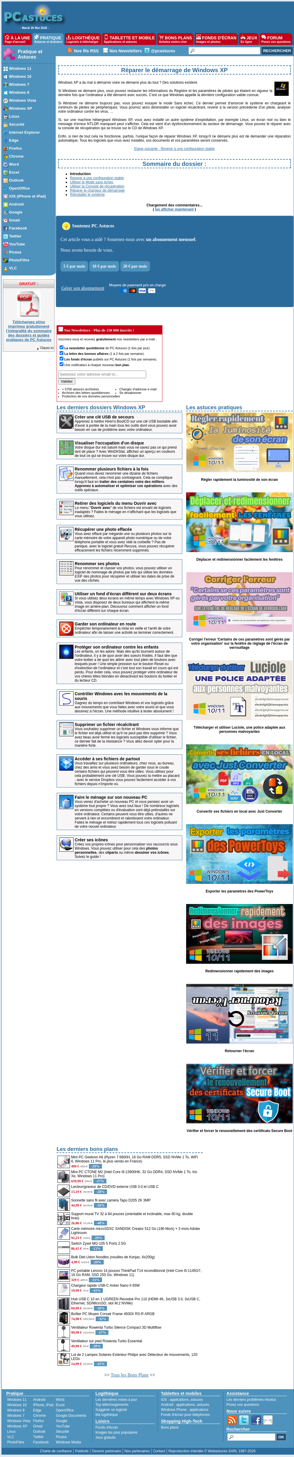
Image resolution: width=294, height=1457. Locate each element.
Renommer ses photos (97, 563)
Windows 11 (16, 1400)
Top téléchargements (111, 1405)
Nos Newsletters (125, 50)
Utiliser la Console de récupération (97, 186)
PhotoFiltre (15, 1442)
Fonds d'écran (106, 1427)
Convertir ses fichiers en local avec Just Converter (239, 811)
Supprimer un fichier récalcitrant (107, 724)
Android (39, 1400)
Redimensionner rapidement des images (239, 971)
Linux (11, 1431)
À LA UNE (17, 39)
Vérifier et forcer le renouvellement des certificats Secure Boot (239, 1131)
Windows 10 (16, 1405)
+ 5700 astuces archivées (80, 389)
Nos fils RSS (86, 50)
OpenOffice (65, 1410)
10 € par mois (104, 266)
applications (179, 1400)
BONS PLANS (175, 39)
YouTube (63, 1426)
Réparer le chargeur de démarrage (97, 190)
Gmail (37, 1426)
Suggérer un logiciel (111, 1410)
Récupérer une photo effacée (103, 529)
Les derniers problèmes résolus (251, 1400)
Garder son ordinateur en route (105, 624)
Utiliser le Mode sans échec (92, 182)
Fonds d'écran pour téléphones (185, 1415)
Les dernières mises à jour (116, 1400)
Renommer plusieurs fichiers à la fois (111, 469)
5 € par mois (74, 266)
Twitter (38, 1437)
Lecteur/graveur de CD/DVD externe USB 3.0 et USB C (115, 1187)
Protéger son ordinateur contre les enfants (117, 647)
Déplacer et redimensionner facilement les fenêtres (239, 559)
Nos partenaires (137, 1451)
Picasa (61, 1437)
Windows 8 (16, 1410)
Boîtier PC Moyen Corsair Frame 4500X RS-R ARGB (112, 1314)
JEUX (249, 39)
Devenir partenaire (106, 1451)
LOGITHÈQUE (83, 39)
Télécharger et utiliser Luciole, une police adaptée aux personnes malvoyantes (239, 729)
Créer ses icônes (91, 839)
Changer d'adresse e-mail (137, 389)
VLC (10, 1437)
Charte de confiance (56, 1451)
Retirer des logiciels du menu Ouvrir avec (115, 503)
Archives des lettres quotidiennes (86, 392)
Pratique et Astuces (30, 54)
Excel (60, 1405)
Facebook (41, 1442)
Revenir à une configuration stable (97, 178)
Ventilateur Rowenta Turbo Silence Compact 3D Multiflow (116, 1327)
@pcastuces (163, 50)
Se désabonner (130, 392)
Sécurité (62, 1431)
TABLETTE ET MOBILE (129, 39)
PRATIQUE (48, 39)
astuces (197, 1400)
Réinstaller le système (87, 195)
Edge (37, 1410)
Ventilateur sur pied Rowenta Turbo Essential (106, 1341)
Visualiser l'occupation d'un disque (109, 443)
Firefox (38, 1421)
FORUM (276, 39)
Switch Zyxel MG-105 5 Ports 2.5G (98, 1243)
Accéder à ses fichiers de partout (107, 758)
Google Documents (71, 1416)
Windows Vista (18, 1421)
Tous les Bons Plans (129, 1374)
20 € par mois (135, 266)
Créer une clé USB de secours (104, 417)
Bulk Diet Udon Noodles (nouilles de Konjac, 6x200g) (113, 1257)
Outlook (39, 1431)
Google (61, 1421)
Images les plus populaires (116, 1432)
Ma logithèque (106, 1415)
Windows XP (17, 1426)
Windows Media (68, 1442)
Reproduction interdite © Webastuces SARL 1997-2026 (211, 1451)
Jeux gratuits (105, 1437)
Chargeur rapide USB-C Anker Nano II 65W (105, 1285)
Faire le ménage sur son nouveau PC (111, 797)
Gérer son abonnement (82, 288)
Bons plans (169, 1427)
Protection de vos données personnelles (91, 396)
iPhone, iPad (43, 1405)
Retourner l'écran (239, 1051)
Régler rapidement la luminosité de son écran (239, 480)
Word (60, 1400)
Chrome (39, 1416)
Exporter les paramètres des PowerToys (239, 891)
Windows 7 (16, 1416)
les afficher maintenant (174, 209)
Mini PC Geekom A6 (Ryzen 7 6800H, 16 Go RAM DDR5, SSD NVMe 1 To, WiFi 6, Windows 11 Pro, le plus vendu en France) (134, 1159)
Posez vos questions (242, 1405)
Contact (159, 1451)
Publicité (81, 1451)
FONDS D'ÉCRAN (216, 39)
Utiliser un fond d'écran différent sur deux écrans (123, 593)
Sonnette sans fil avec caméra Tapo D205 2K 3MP (111, 1200)
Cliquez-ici (45, 348)
